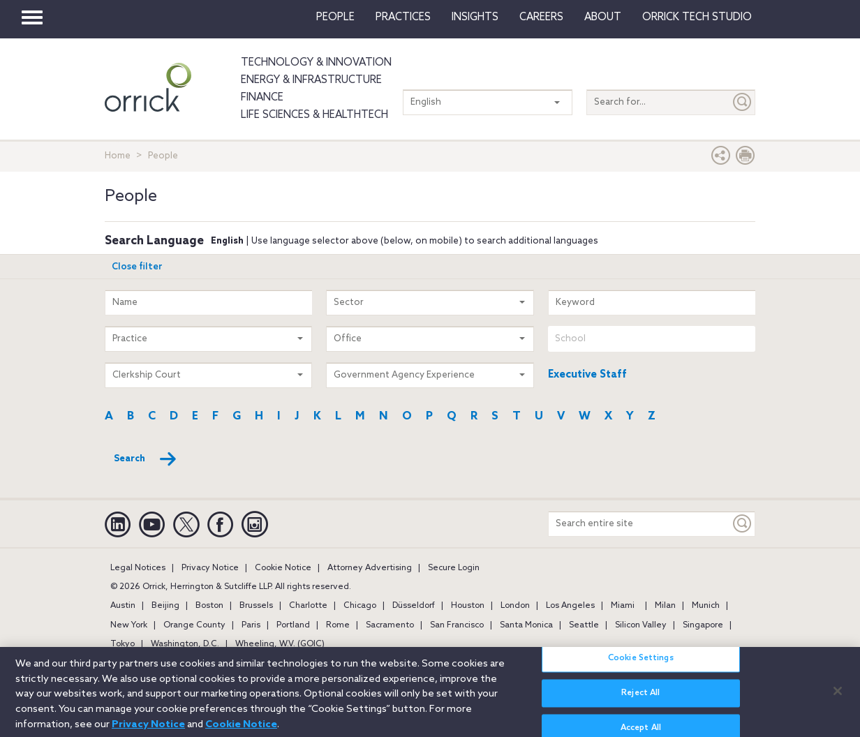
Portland (293, 625)
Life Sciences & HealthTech (314, 115)
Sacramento (390, 625)
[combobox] (651, 339)
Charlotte (308, 606)
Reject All (640, 699)
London (515, 606)
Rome (338, 625)
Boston (209, 606)
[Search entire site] (639, 524)
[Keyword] (742, 524)
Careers (541, 17)
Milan (665, 606)
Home (118, 156)
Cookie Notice (283, 568)
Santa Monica (526, 625)
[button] (721, 158)
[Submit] (742, 102)
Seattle (584, 625)
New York (128, 625)
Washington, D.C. (185, 644)
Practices (403, 17)
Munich (706, 606)
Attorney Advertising (369, 568)
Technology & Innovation (316, 63)
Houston (467, 606)
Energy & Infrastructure (311, 80)
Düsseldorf (413, 606)
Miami (623, 606)
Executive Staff (587, 374)
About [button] (602, 17)
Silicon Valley (641, 625)
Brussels (256, 606)
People (335, 17)
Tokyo (122, 644)
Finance (262, 97)
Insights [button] (475, 17)
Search (145, 459)
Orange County (194, 625)
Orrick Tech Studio (697, 17)
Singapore (703, 625)
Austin (122, 606)
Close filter (137, 267)
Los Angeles (570, 606)
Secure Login (454, 568)
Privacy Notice (210, 568)
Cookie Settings (641, 664)
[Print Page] (745, 158)
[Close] (837, 697)
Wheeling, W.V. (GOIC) (280, 644)
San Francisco (457, 625)
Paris (251, 625)
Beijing (165, 606)
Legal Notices (137, 568)
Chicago (359, 606)
